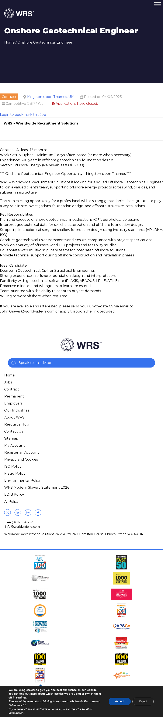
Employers (13, 403)
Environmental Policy (22, 480)
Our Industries (16, 410)
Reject (143, 701)
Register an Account (21, 452)
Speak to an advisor (35, 363)
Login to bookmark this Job (23, 115)
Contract (11, 389)
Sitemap (11, 438)
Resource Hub (16, 424)
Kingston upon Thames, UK (50, 97)
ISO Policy (12, 466)
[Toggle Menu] (157, 4)
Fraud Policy (14, 473)
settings (21, 698)
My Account (14, 445)
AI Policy (11, 501)
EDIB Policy (14, 494)
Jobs (8, 382)
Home (9, 42)
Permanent (14, 396)
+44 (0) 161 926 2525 (19, 522)
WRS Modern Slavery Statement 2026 (36, 487)
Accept (119, 701)
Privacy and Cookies (21, 459)
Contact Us (13, 431)
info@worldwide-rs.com (22, 527)
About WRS (14, 417)
